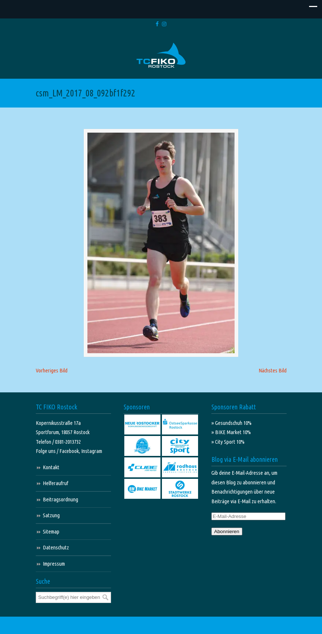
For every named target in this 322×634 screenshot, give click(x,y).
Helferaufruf (55, 484)
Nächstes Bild (273, 371)
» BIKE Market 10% (231, 433)
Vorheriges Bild (51, 371)
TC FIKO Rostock (161, 55)
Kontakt (51, 468)
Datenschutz (56, 548)
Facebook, (70, 452)
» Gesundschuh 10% (231, 424)
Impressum (54, 565)
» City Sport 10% (228, 443)
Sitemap (51, 532)
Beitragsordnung (60, 500)
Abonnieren (226, 532)
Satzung (51, 516)
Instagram (91, 452)
